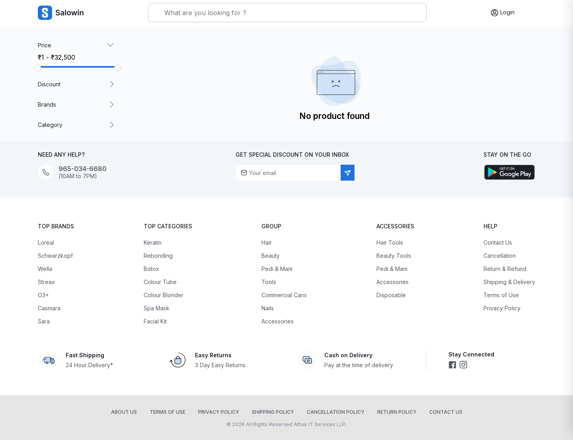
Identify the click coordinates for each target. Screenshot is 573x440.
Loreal (46, 242)
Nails (267, 308)
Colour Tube (160, 281)
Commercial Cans (284, 295)
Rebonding (158, 255)
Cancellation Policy (335, 412)
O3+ (43, 295)
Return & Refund (504, 268)
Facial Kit (155, 321)
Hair (266, 242)
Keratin (153, 242)
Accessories (277, 321)
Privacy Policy (501, 308)
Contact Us (497, 242)
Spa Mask (157, 308)
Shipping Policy (273, 412)
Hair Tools (389, 242)
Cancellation (499, 255)
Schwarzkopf (55, 255)
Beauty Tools (393, 255)
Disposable (391, 295)
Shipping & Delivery (509, 281)
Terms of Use (501, 295)
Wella (45, 268)
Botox (151, 268)
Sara (44, 321)
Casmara (49, 308)
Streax (46, 281)
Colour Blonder (163, 295)
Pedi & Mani (276, 268)
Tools (268, 281)
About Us (124, 412)
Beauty (270, 255)
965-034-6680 (82, 169)
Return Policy (397, 412)
